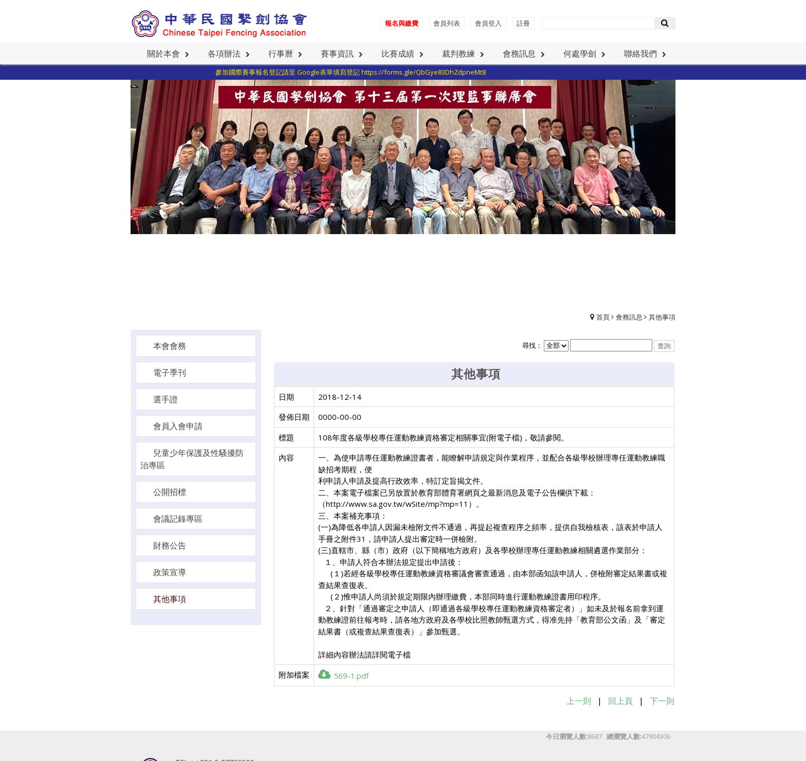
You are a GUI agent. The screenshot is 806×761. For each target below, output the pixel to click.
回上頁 (620, 700)
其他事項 (662, 317)
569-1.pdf (343, 675)
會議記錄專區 (178, 518)
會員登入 (488, 23)
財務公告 (169, 545)
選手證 (165, 399)
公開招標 (169, 492)
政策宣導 (169, 572)
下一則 (662, 700)
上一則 (578, 700)
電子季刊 (169, 372)
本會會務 (169, 345)
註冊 (523, 23)
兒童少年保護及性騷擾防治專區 (192, 459)
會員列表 (446, 23)
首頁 (603, 317)
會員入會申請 (178, 426)
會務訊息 (629, 317)
